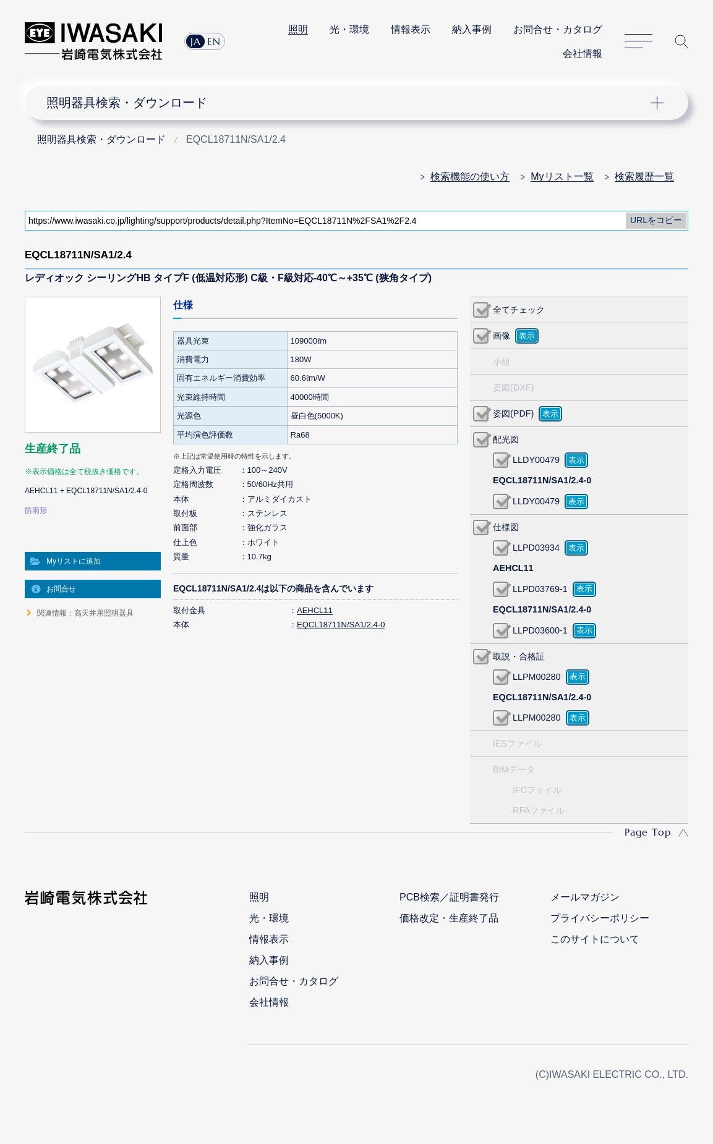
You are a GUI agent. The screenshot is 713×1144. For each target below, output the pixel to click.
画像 (501, 336)
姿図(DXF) (513, 387)
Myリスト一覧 (562, 176)
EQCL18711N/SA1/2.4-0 (341, 624)
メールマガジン (585, 897)
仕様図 (506, 527)
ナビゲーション (349, 102)
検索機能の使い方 (470, 176)
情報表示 (410, 29)
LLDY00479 (536, 460)
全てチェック (519, 310)
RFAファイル (539, 810)
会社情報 (582, 53)
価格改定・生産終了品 (448, 918)
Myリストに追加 (73, 561)
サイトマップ (638, 42)
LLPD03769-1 (540, 589)
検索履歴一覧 (644, 176)
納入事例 (472, 29)
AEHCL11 (315, 610)
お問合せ (61, 589)
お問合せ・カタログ (557, 29)
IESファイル (517, 743)
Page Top (648, 832)
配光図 (506, 439)
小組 (501, 362)
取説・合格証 (519, 656)
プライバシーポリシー (599, 918)
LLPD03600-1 (540, 630)
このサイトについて (594, 939)
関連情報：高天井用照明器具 (85, 613)
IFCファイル (537, 790)
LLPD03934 (536, 548)
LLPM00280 (537, 677)
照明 (298, 29)
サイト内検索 (681, 41)
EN (214, 41)
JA (195, 41)
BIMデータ (514, 769)
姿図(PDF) (513, 413)
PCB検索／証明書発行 (449, 897)
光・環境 (349, 29)
